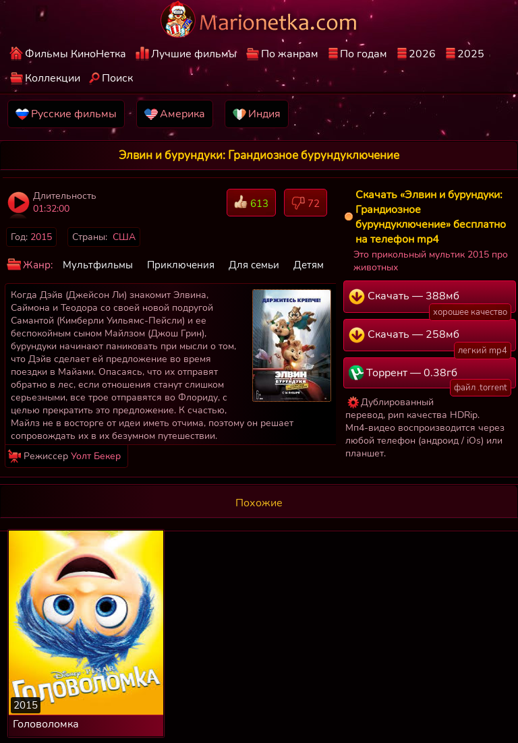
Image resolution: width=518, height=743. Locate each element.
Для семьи (254, 265)
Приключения (180, 265)
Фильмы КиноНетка (75, 54)
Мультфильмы (98, 265)
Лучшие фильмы (194, 54)
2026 (422, 54)
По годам (363, 54)
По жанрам (289, 54)
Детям (308, 265)
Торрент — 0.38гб (430, 376)
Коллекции (52, 78)
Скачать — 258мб (430, 339)
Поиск (117, 78)
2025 (470, 54)
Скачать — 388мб (430, 301)
